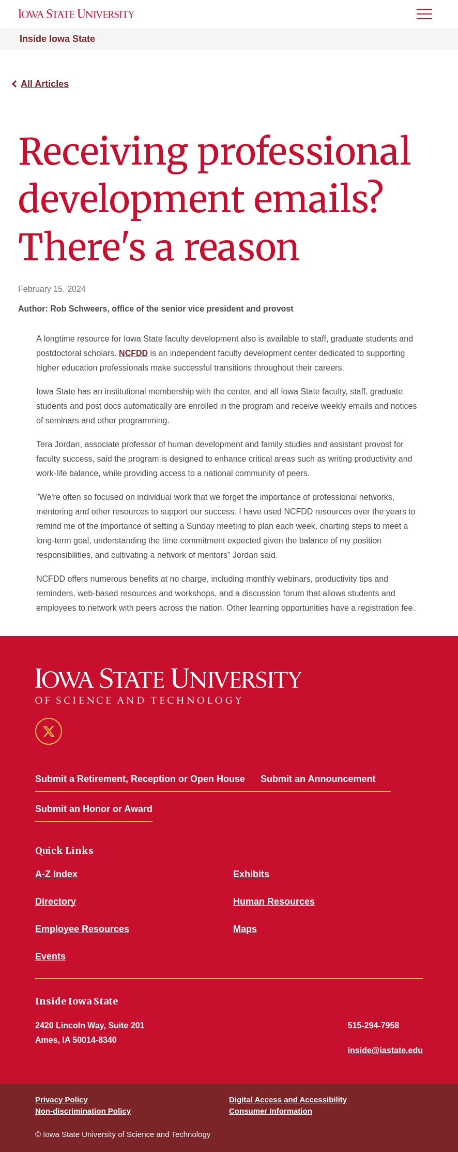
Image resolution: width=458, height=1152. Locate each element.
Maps (245, 929)
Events (50, 956)
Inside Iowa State (57, 39)
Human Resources (274, 901)
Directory (55, 901)
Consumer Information (270, 1110)
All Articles (45, 84)
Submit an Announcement (318, 779)
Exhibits (251, 874)
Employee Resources (82, 929)
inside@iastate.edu (385, 1050)
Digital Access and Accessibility (288, 1099)
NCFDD (133, 353)
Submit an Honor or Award (93, 809)
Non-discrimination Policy (83, 1110)
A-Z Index (56, 874)
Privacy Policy (61, 1099)
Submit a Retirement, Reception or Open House (140, 779)
